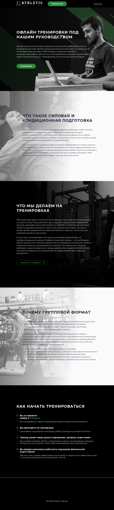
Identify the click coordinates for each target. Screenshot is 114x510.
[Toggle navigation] (95, 4)
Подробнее (26, 66)
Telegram (35, 418)
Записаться (57, 4)
